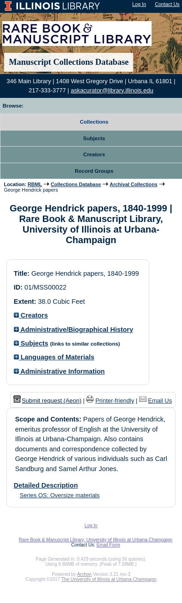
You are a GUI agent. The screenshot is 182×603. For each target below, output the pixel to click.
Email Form (108, 544)
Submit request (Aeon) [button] (47, 400)
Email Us (160, 400)
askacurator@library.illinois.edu (112, 90)
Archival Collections (134, 184)
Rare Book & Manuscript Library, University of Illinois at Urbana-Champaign (95, 539)
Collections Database (76, 184)
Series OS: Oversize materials (60, 495)
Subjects (31, 343)
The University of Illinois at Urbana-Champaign (109, 579)
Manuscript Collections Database (69, 62)
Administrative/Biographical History (73, 329)
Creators (31, 315)
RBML (35, 184)
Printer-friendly (114, 400)
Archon (84, 574)
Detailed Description (46, 485)
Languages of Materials (54, 357)
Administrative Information (59, 371)
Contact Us (167, 4)
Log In (139, 4)
